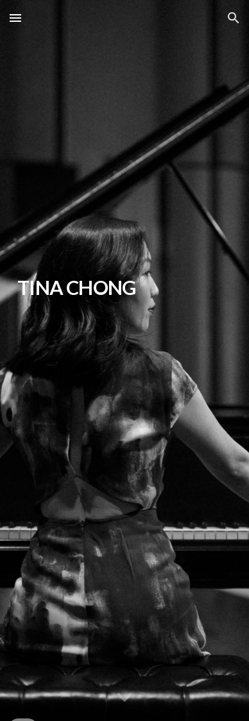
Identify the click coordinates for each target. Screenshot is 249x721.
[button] (15, 17)
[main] (124, 361)
